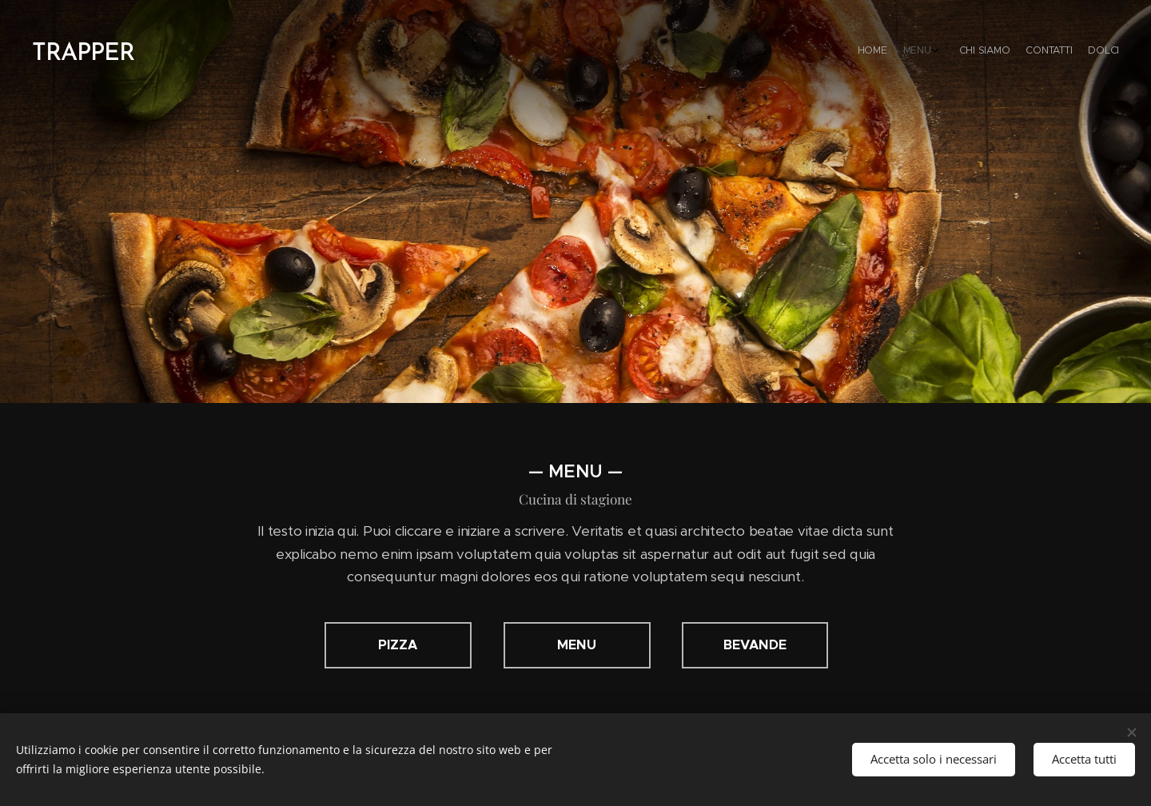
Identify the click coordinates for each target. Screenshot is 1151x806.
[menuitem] (1045, 52)
